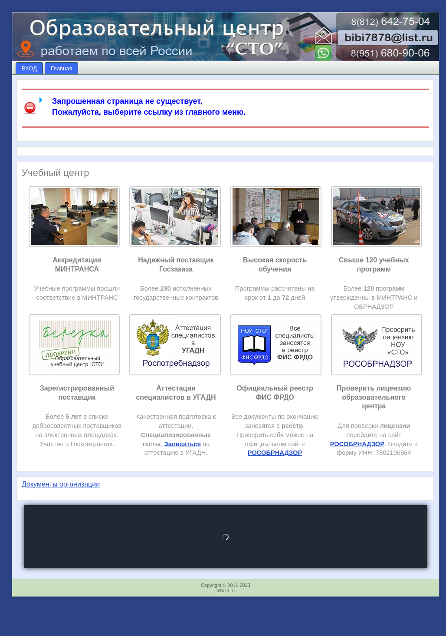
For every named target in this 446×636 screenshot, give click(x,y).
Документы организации (61, 484)
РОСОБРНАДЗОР (357, 444)
